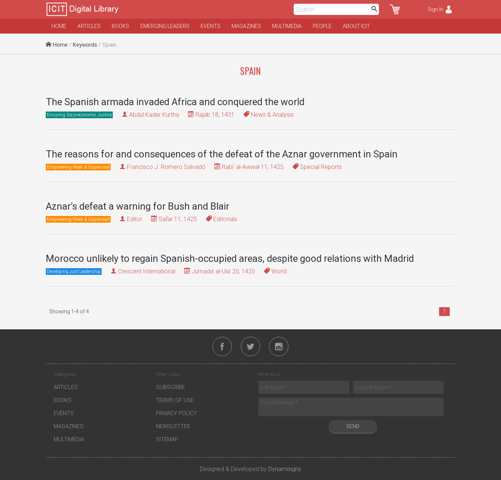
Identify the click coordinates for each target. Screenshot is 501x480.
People (322, 26)
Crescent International (146, 271)
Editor (134, 219)
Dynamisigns (284, 469)
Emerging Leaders (164, 26)
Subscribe (170, 387)
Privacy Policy (176, 413)
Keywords (85, 44)
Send (353, 426)
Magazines (246, 26)
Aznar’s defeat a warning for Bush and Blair (137, 206)
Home (58, 26)
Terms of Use (175, 400)
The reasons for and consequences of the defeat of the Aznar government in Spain (222, 154)
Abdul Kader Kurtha (154, 114)
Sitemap (167, 439)
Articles (88, 26)
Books (120, 26)
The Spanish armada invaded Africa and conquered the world (175, 101)
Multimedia (286, 26)
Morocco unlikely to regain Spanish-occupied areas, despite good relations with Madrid (230, 258)
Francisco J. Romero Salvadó (166, 166)
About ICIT (356, 26)
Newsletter (173, 426)
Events (210, 26)
